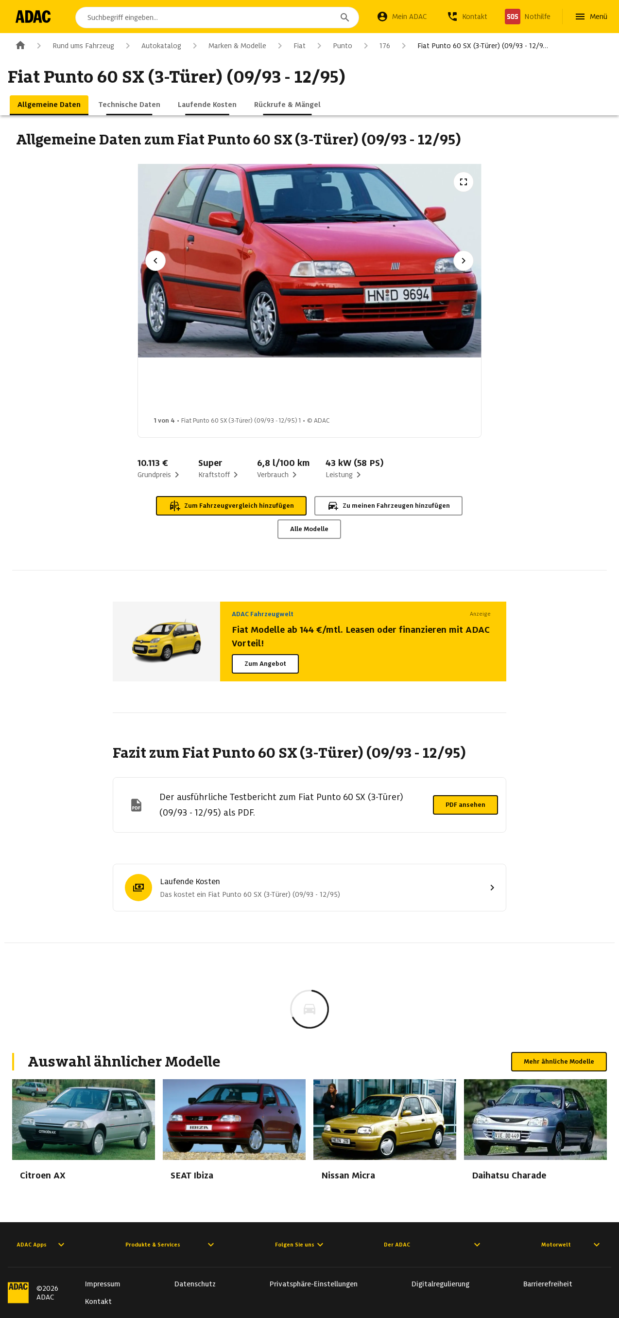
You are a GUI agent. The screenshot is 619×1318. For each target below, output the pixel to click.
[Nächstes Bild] (463, 260)
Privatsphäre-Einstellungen (314, 1284)
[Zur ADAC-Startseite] (35, 16)
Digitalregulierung (440, 1284)
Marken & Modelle (227, 46)
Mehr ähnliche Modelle (559, 1061)
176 (375, 46)
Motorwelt (571, 1244)
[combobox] (219, 17)
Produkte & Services (171, 1244)
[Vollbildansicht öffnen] (463, 182)
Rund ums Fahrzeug (73, 46)
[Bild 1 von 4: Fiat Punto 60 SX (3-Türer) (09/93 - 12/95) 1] (180, 389)
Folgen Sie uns (300, 1244)
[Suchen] (345, 17)
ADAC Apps (42, 1244)
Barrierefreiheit (547, 1284)
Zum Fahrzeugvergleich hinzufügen (231, 506)
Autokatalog (151, 46)
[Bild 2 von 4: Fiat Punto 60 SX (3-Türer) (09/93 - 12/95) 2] (257, 389)
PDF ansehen (465, 805)
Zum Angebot (265, 663)
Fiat (290, 46)
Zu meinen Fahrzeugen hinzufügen (388, 506)
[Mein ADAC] (402, 16)
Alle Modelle (309, 529)
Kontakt (98, 1301)
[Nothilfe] (527, 16)
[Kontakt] (467, 16)
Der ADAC (433, 1244)
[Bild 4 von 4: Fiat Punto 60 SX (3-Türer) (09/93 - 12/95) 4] (410, 389)
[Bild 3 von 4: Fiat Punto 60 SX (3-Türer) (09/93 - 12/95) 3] (333, 389)
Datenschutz (195, 1284)
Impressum (102, 1284)
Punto (332, 46)
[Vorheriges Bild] (155, 260)
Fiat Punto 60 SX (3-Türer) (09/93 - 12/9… (473, 46)
